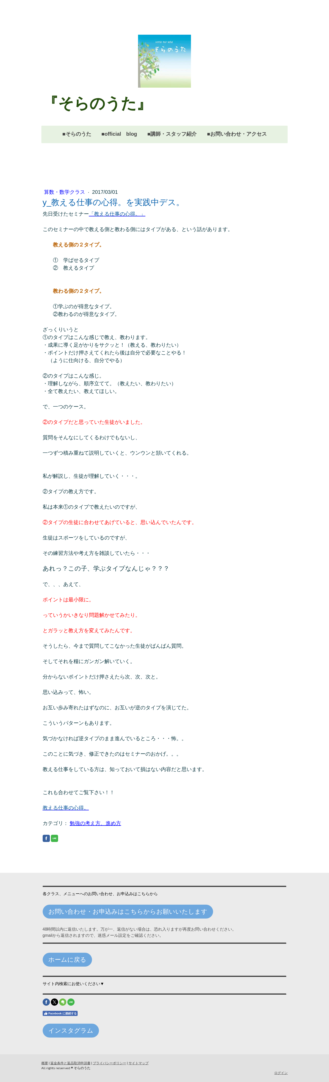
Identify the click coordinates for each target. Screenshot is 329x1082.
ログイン (281, 1073)
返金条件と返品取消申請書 (70, 1063)
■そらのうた (76, 134)
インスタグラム (70, 1030)
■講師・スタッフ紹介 (172, 134)
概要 (44, 1063)
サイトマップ (138, 1063)
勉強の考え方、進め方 (95, 823)
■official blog (119, 134)
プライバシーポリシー (109, 1063)
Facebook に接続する (59, 1013)
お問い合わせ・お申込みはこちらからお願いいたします (127, 911)
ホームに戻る (67, 959)
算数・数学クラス (65, 192)
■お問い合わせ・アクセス (237, 134)
